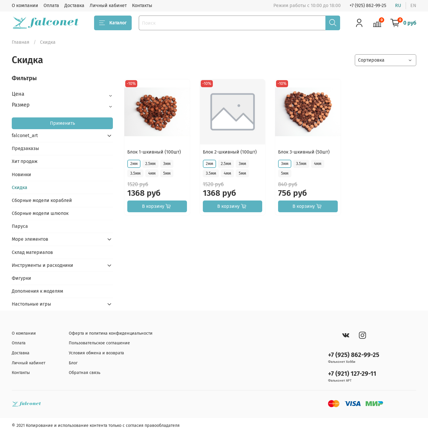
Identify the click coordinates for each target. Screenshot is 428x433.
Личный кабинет (108, 5)
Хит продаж (25, 161)
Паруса (20, 226)
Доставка (74, 5)
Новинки (21, 174)
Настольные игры (31, 304)
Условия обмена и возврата (96, 353)
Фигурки (21, 278)
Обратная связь (84, 372)
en (413, 5)
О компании (25, 5)
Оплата (51, 5)
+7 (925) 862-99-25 (368, 5)
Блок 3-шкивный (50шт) (304, 152)
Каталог (113, 23)
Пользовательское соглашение (99, 343)
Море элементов (30, 239)
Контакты (142, 5)
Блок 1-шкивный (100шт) (154, 152)
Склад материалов (32, 252)
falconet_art (25, 135)
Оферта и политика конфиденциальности (111, 333)
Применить (62, 123)
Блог (73, 362)
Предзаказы (25, 148)
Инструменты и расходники (42, 265)
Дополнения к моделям (37, 291)
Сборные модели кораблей (42, 200)
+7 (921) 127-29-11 (352, 374)
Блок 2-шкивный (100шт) (230, 152)
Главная (20, 42)
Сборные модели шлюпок (40, 213)
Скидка (19, 187)
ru (398, 5)
